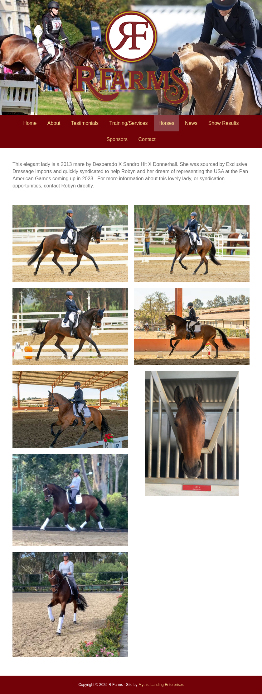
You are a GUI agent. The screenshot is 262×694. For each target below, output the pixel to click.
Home (30, 123)
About (54, 123)
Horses (166, 123)
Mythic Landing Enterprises (161, 684)
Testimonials (85, 123)
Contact (146, 139)
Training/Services (128, 123)
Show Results (223, 123)
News (191, 123)
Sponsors (117, 139)
